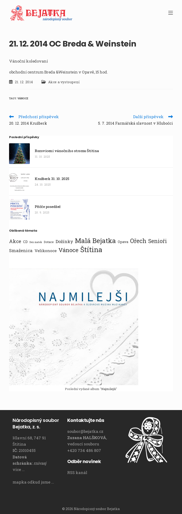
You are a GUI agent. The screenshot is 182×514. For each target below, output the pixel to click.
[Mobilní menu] (170, 12)
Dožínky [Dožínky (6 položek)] (64, 241)
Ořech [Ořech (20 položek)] (138, 241)
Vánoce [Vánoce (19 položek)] (68, 250)
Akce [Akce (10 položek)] (15, 241)
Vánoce (22, 98)
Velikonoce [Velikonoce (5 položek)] (45, 250)
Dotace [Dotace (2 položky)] (49, 242)
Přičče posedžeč (48, 206)
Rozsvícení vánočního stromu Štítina (67, 150)
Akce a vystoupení (64, 82)
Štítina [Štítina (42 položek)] (91, 249)
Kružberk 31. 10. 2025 (52, 178)
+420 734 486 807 (84, 450)
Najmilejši (108, 389)
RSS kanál (77, 472)
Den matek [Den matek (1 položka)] (36, 242)
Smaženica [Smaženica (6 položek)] (21, 250)
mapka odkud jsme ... (33, 482)
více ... (19, 469)
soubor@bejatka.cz (85, 431)
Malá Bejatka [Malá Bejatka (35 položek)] (95, 240)
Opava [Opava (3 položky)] (123, 241)
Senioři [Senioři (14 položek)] (157, 240)
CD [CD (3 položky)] (25, 241)
